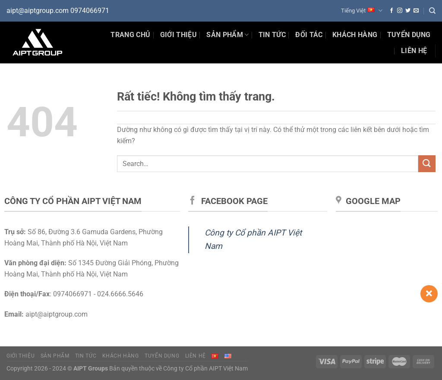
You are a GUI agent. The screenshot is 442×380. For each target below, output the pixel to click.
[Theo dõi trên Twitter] (407, 11)
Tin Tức (272, 35)
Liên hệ (414, 51)
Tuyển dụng (409, 35)
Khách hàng (354, 35)
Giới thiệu (178, 35)
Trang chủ (130, 35)
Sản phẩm (227, 35)
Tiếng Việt (361, 10)
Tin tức (85, 356)
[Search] (432, 11)
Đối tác (308, 35)
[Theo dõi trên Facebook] (391, 11)
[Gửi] (427, 163)
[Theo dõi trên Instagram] (399, 11)
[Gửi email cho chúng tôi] (416, 11)
